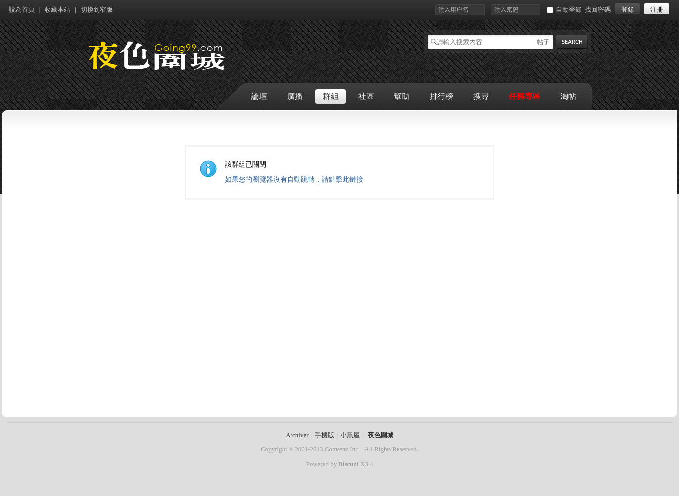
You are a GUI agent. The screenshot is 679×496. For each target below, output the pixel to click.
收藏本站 (57, 9)
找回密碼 (598, 9)
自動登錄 (564, 9)
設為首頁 (22, 9)
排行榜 (441, 96)
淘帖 (568, 96)
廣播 (295, 96)
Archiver (297, 435)
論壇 (259, 96)
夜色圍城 (380, 435)
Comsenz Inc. (342, 449)
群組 (331, 96)
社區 (366, 96)
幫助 (402, 96)
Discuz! (348, 464)
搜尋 (481, 96)
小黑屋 (350, 435)
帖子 (543, 42)
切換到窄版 (97, 9)
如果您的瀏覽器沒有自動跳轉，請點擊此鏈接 (294, 179)
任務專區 (524, 96)
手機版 (324, 435)
